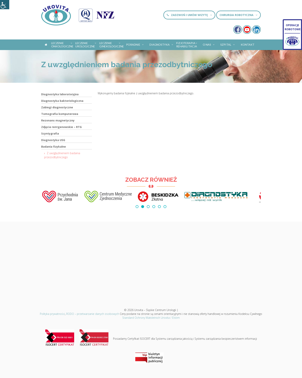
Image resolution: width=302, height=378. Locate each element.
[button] (137, 206)
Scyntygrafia (50, 133)
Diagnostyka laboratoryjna (60, 94)
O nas (209, 44)
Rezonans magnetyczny (58, 120)
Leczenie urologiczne (86, 44)
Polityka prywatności (52, 314)
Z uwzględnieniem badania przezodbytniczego (62, 155)
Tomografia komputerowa (59, 114)
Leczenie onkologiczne (62, 44)
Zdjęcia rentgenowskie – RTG (61, 127)
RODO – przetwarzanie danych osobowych (92, 314)
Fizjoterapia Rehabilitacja (187, 44)
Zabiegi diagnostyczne (57, 107)
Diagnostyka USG (53, 140)
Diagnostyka (161, 44)
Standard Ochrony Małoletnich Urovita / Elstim (151, 317)
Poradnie (135, 44)
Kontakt (247, 44)
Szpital (227, 44)
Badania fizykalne (53, 146)
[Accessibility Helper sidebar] (4, 4)
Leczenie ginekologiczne (111, 44)
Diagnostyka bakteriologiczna (62, 101)
